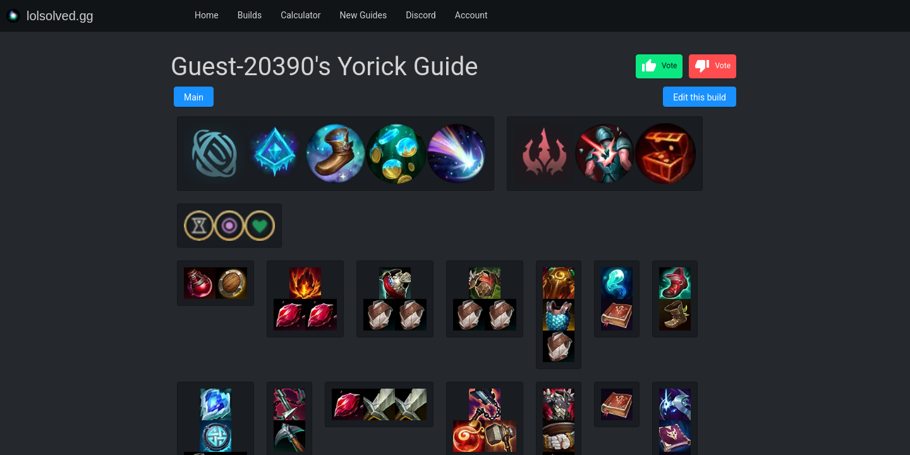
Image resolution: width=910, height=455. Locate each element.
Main (193, 97)
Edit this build (699, 97)
